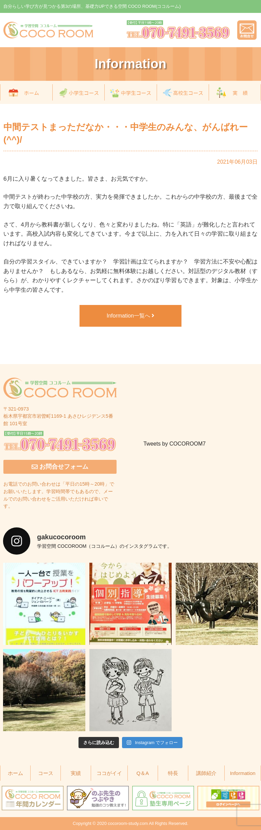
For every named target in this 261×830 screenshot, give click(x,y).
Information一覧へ (130, 316)
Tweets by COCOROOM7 (174, 444)
